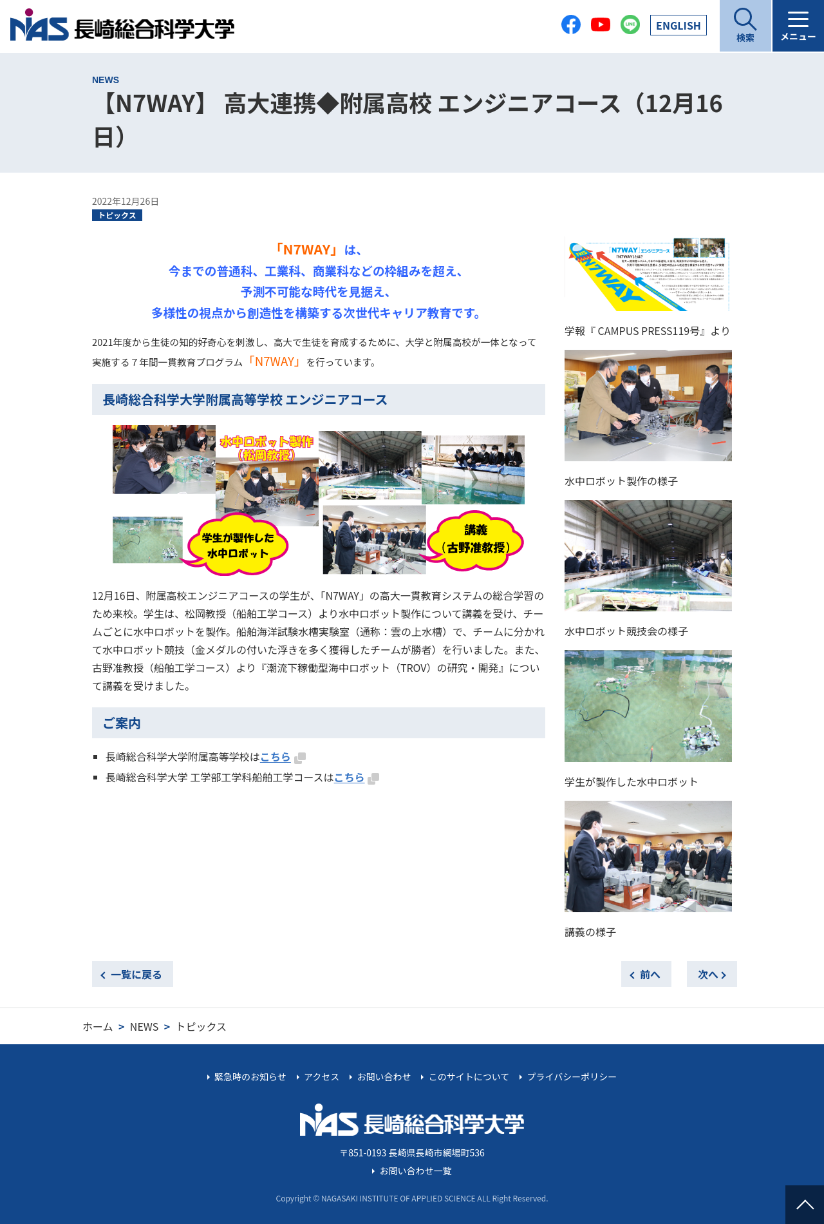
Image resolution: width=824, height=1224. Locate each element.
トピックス (117, 214)
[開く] (745, 26)
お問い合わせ (384, 1076)
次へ (708, 974)
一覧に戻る (136, 974)
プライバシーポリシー (572, 1076)
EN (678, 25)
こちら (275, 756)
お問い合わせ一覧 (416, 1170)
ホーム (97, 1026)
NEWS (144, 1026)
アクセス (321, 1076)
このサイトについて (469, 1076)
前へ (650, 974)
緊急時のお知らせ (250, 1076)
